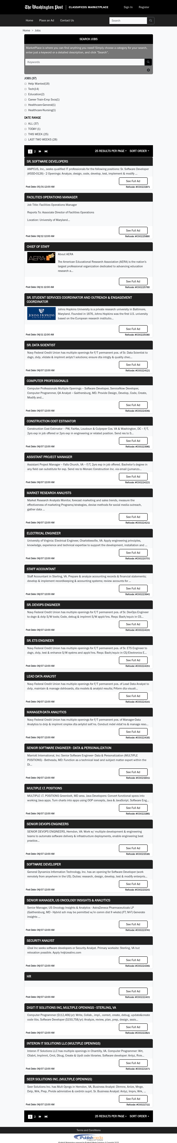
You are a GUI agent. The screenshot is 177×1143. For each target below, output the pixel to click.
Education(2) (36, 94)
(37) (30, 78)
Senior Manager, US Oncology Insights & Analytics (68, 900)
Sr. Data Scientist (41, 345)
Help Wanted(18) (38, 83)
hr (29, 976)
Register (144, 7)
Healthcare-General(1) (41, 105)
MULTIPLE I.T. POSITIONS (44, 788)
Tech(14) (33, 89)
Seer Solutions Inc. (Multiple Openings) (59, 1079)
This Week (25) (38, 134)
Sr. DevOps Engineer (43, 605)
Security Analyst (40, 941)
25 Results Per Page (109, 151)
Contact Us (67, 20)
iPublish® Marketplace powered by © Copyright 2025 (88, 1137)
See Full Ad (133, 181)
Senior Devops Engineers (48, 824)
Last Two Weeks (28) (42, 139)
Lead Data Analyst (41, 676)
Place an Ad (46, 20)
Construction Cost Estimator (51, 421)
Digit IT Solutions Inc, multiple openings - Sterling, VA (71, 1008)
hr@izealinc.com (71, 952)
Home (29, 20)
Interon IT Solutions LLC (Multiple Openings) (63, 1043)
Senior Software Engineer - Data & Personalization (69, 748)
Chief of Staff (38, 247)
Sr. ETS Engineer (40, 640)
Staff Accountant (41, 569)
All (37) (33, 123)
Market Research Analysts (49, 493)
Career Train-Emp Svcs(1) (43, 99)
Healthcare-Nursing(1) (42, 110)
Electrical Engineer (44, 533)
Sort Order (138, 151)
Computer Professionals (47, 381)
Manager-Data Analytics (46, 712)
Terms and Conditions (89, 1130)
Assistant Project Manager (49, 457)
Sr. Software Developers (47, 161)
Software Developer (44, 864)
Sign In (128, 7)
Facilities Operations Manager (52, 197)
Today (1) (34, 129)
